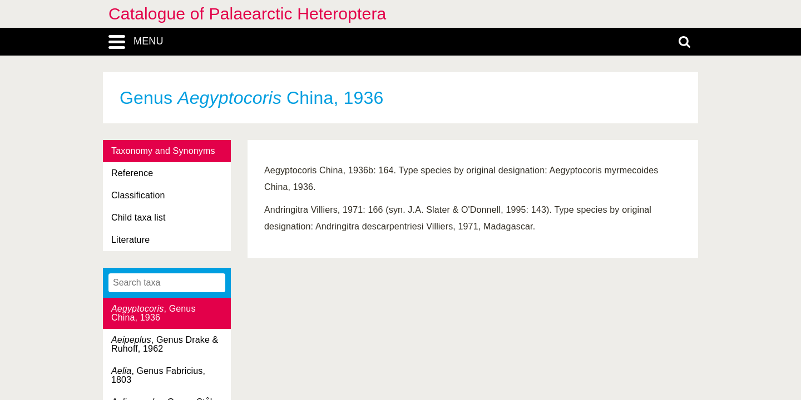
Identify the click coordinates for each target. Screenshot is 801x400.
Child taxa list (138, 217)
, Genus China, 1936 (153, 313)
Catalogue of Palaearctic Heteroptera (247, 13)
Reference (132, 173)
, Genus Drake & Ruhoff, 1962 (164, 344)
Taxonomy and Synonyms (163, 151)
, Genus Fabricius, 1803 (158, 375)
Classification (138, 195)
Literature (130, 239)
